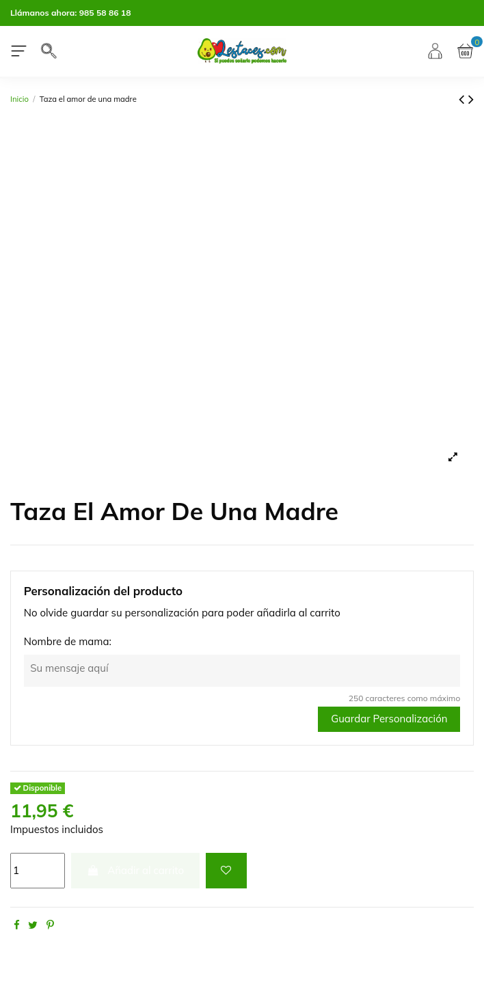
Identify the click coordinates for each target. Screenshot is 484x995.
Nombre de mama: (67, 641)
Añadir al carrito (136, 870)
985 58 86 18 (105, 13)
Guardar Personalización (389, 718)
